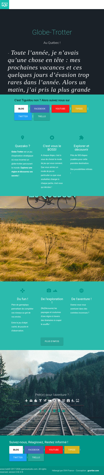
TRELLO (42, 116)
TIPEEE (79, 108)
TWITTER (23, 116)
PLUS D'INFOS (52, 341)
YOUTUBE (60, 108)
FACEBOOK (39, 108)
